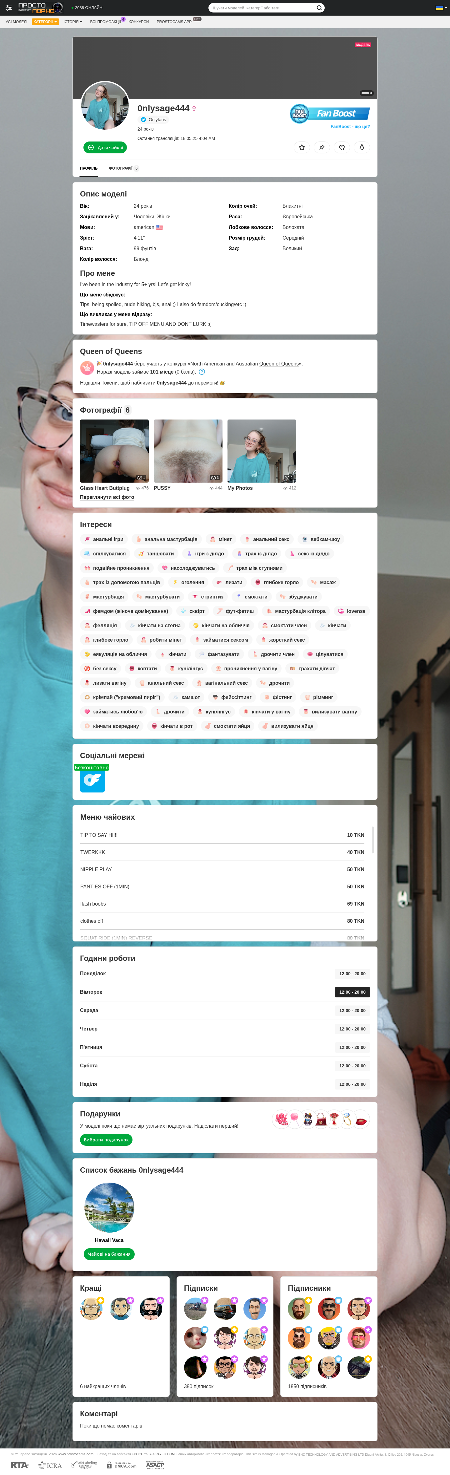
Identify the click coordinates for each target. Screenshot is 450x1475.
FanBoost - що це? (350, 126)
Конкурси (139, 22)
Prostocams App (176, 21)
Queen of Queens (279, 363)
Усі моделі (16, 22)
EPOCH (137, 1454)
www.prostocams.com (75, 1454)
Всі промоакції (107, 21)
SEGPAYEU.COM (161, 1454)
